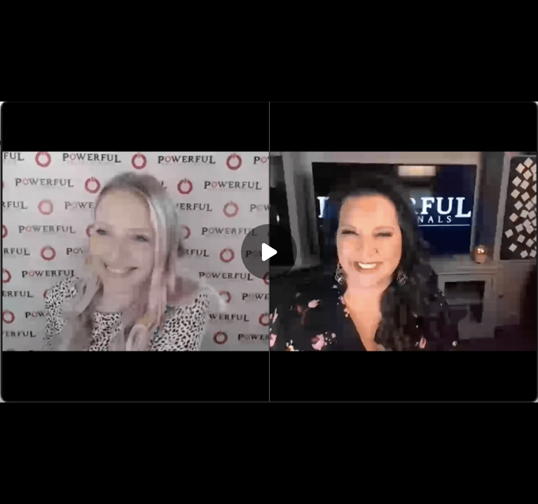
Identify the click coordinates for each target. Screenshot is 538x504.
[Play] (269, 252)
